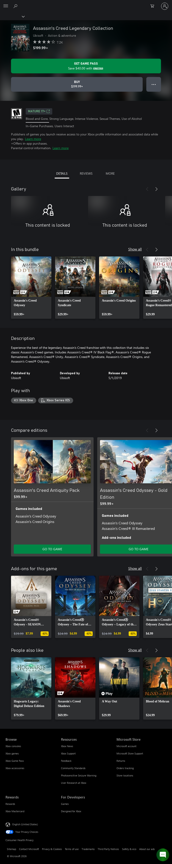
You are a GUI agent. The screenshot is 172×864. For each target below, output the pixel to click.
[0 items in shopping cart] (153, 6)
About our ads (147, 848)
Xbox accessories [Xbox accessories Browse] (15, 768)
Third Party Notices (108, 848)
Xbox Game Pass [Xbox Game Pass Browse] (15, 760)
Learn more (33, 139)
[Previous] (147, 189)
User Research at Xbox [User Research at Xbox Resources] (73, 782)
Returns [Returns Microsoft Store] (121, 760)
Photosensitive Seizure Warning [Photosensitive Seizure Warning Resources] (78, 775)
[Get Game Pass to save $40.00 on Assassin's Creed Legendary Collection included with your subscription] (86, 66)
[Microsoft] (85, 3)
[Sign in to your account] (164, 6)
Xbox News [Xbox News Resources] (67, 746)
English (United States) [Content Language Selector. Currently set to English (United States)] (25, 824)
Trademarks (88, 848)
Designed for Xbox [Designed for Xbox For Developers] (71, 811)
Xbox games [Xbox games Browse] (12, 753)
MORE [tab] (110, 173)
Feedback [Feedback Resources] (66, 760)
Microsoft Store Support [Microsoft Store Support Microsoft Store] (130, 753)
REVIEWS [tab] (86, 173)
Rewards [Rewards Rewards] (10, 803)
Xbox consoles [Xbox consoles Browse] (13, 746)
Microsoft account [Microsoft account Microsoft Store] (126, 746)
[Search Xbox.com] (16, 6)
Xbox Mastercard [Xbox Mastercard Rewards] (15, 811)
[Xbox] (12, 16)
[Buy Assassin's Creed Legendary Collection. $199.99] (77, 84)
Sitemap (11, 848)
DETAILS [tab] (61, 173)
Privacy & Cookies (52, 848)
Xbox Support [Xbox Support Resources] (68, 753)
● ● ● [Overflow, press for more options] (154, 84)
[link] (31, 287)
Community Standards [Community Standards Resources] (73, 768)
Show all (135, 249)
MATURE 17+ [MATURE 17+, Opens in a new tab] (39, 111)
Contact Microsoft (29, 848)
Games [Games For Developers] (65, 803)
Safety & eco (129, 848)
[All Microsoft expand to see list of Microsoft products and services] (5, 6)
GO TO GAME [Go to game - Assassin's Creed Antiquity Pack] (52, 549)
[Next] (156, 189)
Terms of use (72, 848)
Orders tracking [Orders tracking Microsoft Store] (125, 768)
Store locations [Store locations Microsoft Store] (125, 775)
